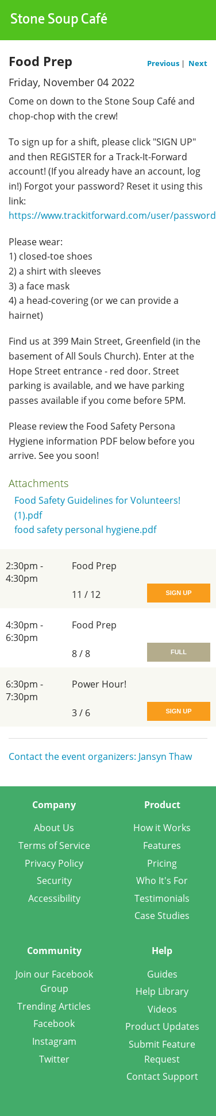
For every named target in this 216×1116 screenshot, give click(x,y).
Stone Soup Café (58, 20)
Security (54, 880)
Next (197, 63)
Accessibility (54, 898)
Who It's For (162, 880)
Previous (164, 63)
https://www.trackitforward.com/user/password (112, 215)
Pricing (162, 863)
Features (162, 845)
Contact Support (162, 1076)
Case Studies (162, 915)
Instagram (54, 1041)
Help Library (162, 991)
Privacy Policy (54, 863)
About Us (54, 827)
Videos (162, 1009)
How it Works (162, 827)
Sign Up (178, 592)
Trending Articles (54, 1006)
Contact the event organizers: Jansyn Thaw (100, 756)
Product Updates (162, 1026)
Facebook (54, 1023)
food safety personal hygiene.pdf (85, 529)
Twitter (54, 1059)
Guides (162, 974)
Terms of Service (54, 845)
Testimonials (162, 898)
